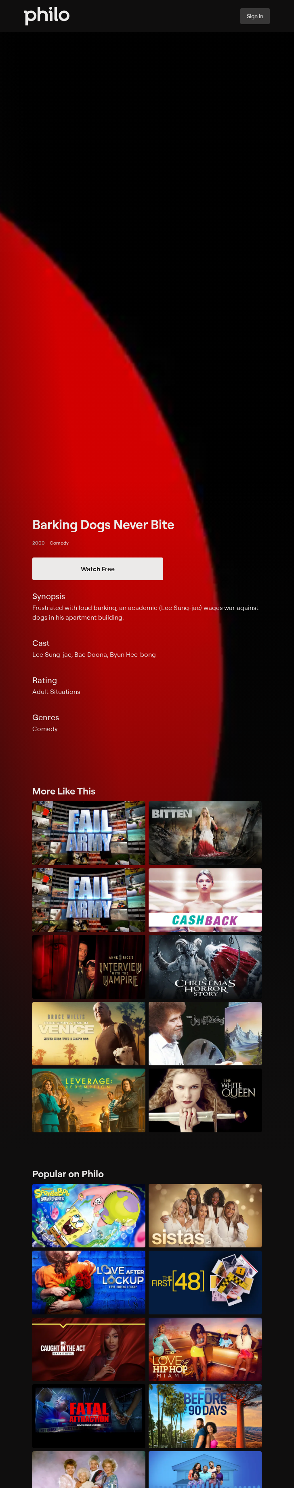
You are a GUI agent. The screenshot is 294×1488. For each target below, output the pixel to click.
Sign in (255, 16)
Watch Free (98, 569)
